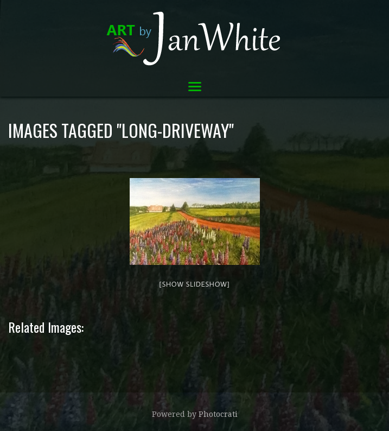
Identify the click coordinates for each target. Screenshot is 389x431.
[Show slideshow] (194, 284)
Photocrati (218, 414)
